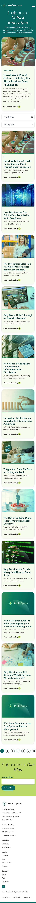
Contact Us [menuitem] (5, 881)
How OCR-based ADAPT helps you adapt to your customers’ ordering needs (17, 624)
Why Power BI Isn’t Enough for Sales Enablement (17, 316)
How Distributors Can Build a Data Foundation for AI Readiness (16, 215)
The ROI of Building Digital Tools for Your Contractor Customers (17, 521)
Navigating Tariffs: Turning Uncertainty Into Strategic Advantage (17, 421)
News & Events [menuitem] (6, 863)
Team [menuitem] (3, 878)
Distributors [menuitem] (5, 844)
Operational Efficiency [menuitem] (9, 835)
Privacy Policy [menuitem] (6, 897)
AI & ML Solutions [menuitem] (7, 820)
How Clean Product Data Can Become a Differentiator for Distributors (17, 368)
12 (34, 751)
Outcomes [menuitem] (5, 856)
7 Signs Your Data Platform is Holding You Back (17, 471)
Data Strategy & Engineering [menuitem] (10, 816)
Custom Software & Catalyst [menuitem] (11, 813)
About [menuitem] (4, 874)
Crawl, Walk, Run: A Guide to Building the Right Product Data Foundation (16, 80)
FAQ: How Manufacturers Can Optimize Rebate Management (17, 726)
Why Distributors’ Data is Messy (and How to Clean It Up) (17, 572)
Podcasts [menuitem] (4, 866)
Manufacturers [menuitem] (6, 847)
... (28, 751)
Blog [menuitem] (3, 859)
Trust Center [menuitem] (27, 897)
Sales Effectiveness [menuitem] (8, 832)
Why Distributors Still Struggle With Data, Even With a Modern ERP (17, 675)
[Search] (18, 117)
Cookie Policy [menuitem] (17, 897)
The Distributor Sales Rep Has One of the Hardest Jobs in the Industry (17, 267)
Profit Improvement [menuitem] (8, 828)
